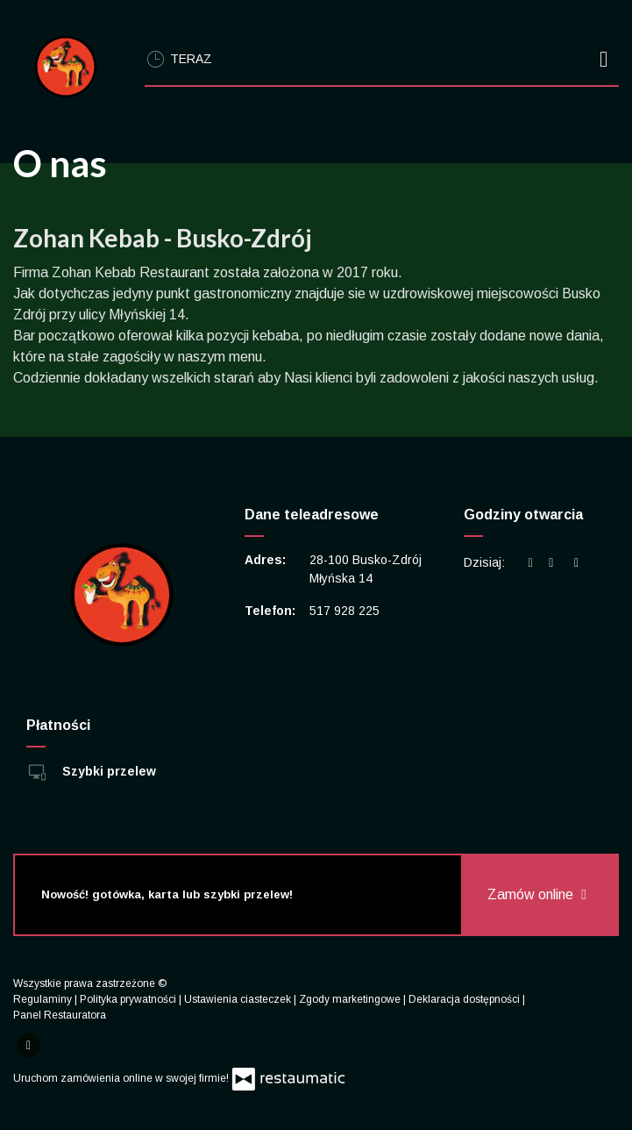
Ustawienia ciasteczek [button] (239, 999)
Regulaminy (44, 999)
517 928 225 (344, 611)
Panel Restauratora (59, 1015)
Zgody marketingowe (351, 999)
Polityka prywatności (129, 999)
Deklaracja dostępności (465, 999)
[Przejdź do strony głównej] (65, 66)
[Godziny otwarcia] (577, 563)
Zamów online (539, 894)
